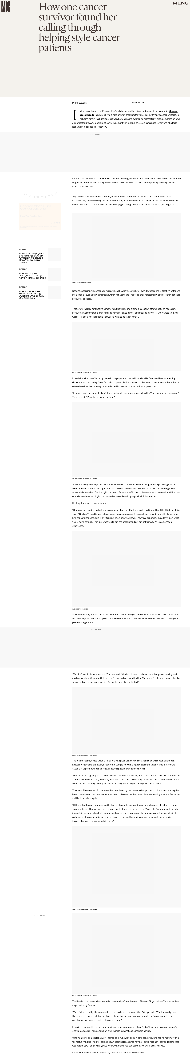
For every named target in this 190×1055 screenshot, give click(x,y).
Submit (55, 225)
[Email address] (40, 218)
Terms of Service (52, 228)
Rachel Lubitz (81, 103)
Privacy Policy (23, 229)
